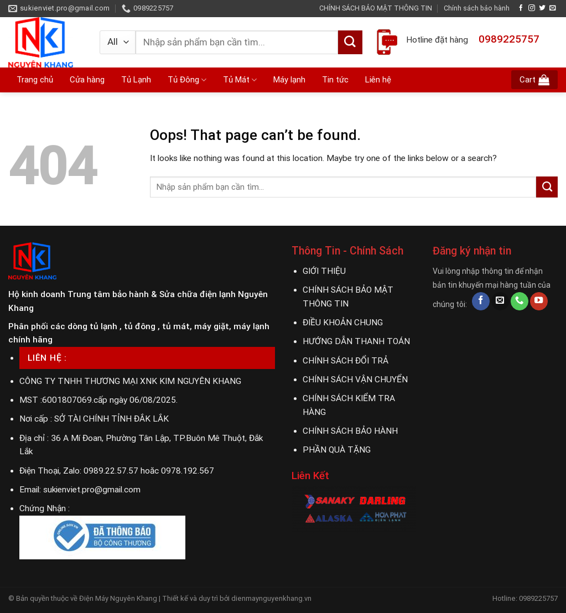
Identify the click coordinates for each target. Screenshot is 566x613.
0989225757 (509, 39)
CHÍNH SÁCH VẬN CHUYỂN (355, 380)
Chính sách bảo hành (477, 8)
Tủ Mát (240, 80)
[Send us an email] (552, 8)
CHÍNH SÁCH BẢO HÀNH (350, 431)
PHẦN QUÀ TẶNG (337, 450)
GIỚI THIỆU (324, 271)
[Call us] (519, 301)
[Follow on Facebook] (521, 8)
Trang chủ (35, 80)
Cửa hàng (87, 80)
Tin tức (335, 80)
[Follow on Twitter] (542, 8)
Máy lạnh (289, 80)
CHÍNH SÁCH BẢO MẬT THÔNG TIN (375, 8)
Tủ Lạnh (136, 80)
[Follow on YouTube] (539, 301)
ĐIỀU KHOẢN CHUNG (343, 323)
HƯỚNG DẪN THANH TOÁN (356, 341)
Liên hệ (378, 80)
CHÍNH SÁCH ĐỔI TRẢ (345, 361)
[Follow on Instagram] (531, 8)
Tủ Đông (187, 80)
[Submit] (350, 42)
